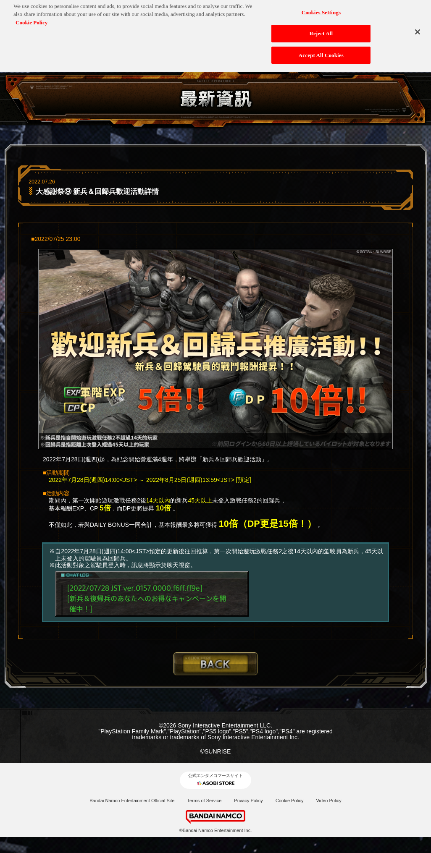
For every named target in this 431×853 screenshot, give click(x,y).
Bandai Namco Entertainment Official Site (131, 800)
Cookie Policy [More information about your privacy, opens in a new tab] (31, 15)
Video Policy (328, 800)
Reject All (321, 26)
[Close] (417, 25)
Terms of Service (204, 800)
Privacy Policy (248, 800)
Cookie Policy (290, 800)
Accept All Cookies (321, 47)
